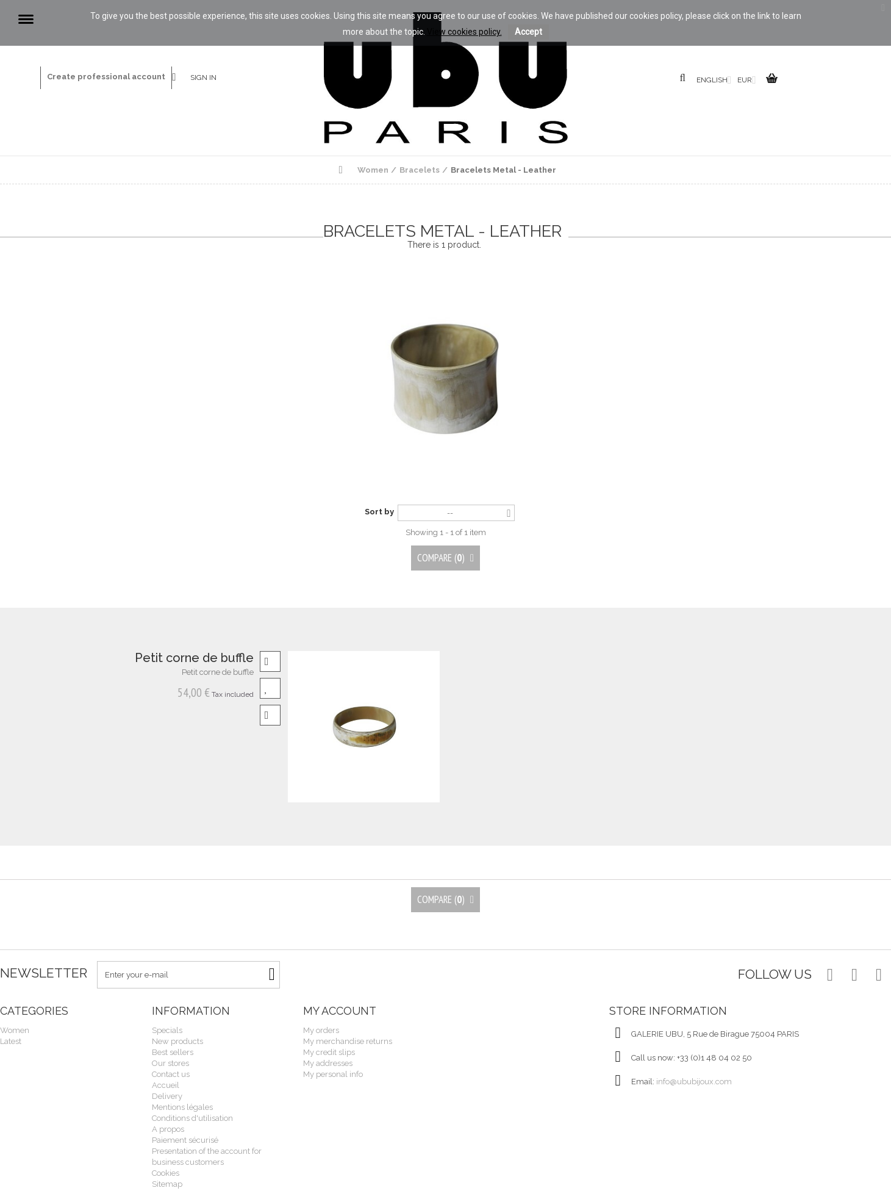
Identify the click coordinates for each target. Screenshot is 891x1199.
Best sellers (172, 1052)
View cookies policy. (464, 32)
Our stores (170, 1063)
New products (177, 1041)
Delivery (167, 1096)
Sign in (203, 77)
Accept (528, 32)
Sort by (379, 511)
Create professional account (106, 76)
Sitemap (167, 1184)
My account (339, 1010)
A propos (168, 1129)
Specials (167, 1030)
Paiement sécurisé (185, 1140)
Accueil (165, 1085)
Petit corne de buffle (194, 658)
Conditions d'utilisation (192, 1118)
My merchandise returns (347, 1041)
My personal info (333, 1074)
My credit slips (329, 1052)
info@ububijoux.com (694, 1081)
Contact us (181, 78)
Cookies (165, 1173)
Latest (10, 1041)
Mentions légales (182, 1107)
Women (14, 1030)
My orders (321, 1030)
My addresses (327, 1063)
